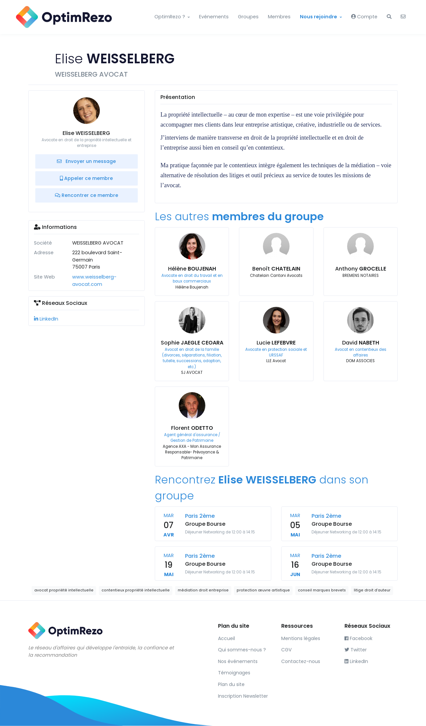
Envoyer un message (86, 161)
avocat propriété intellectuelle (64, 590)
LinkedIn (46, 319)
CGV (286, 649)
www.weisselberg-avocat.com (94, 281)
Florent (192, 428)
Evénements (214, 16)
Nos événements (238, 661)
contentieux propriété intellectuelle (136, 590)
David (360, 343)
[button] (389, 17)
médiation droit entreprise (203, 590)
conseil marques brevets (322, 590)
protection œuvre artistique (263, 590)
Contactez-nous (300, 661)
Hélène (192, 269)
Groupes (248, 16)
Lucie (276, 343)
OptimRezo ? (169, 16)
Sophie (192, 343)
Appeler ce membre (86, 178)
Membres (279, 16)
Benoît (276, 269)
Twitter (355, 649)
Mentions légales (300, 638)
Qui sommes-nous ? (242, 649)
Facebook (358, 638)
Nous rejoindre (318, 16)
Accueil (226, 638)
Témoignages (234, 672)
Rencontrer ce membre (86, 195)
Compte (364, 16)
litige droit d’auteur (372, 590)
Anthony (360, 269)
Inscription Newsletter (243, 696)
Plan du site (231, 684)
